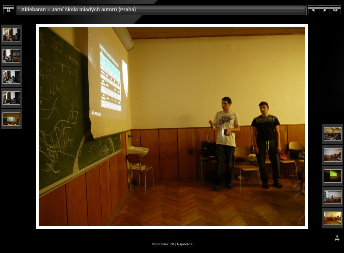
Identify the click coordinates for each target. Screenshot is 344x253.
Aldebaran (33, 9)
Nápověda (184, 244)
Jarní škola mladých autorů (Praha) (93, 9)
